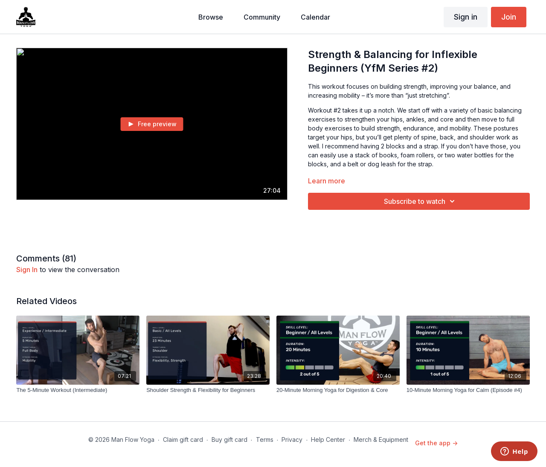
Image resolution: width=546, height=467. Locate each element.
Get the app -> (436, 443)
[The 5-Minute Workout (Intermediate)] (77, 390)
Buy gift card (229, 439)
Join (508, 16)
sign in (27, 269)
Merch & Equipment (381, 439)
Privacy (292, 439)
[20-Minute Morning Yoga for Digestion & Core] (338, 390)
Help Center (328, 439)
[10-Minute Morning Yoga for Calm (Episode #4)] (468, 390)
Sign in (465, 16)
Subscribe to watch (420, 201)
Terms (264, 439)
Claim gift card (183, 439)
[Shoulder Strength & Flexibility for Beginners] (208, 390)
